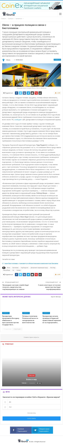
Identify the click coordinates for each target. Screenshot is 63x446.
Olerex (8, 267)
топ (13, 270)
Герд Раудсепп (24, 267)
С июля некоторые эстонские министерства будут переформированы (49, 287)
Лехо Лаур (52, 267)
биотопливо (15, 267)
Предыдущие (7, 329)
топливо (18, 270)
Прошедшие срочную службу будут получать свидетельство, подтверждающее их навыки (15, 287)
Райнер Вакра (6, 270)
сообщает (18, 120)
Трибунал (31, 375)
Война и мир (31, 379)
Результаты (31, 413)
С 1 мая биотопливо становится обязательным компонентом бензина (30, 263)
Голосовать (31, 418)
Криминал (57, 59)
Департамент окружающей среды (39, 267)
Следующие (17, 329)
